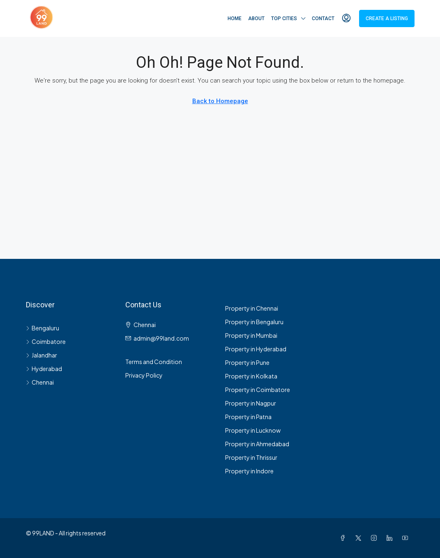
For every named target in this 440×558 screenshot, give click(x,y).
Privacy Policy (144, 375)
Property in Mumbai (251, 335)
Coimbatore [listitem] (46, 341)
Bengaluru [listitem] (42, 328)
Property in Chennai (251, 308)
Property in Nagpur (250, 403)
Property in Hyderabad (255, 349)
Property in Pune (247, 362)
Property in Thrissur (251, 457)
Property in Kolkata (251, 376)
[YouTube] (406, 538)
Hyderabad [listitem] (44, 368)
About (256, 18)
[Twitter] (359, 538)
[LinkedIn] (391, 538)
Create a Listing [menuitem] (387, 18)
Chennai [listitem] (40, 382)
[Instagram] (375, 538)
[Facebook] (344, 538)
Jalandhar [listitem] (41, 355)
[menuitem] (346, 18)
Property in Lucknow (253, 430)
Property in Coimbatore (257, 389)
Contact (323, 18)
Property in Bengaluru (254, 321)
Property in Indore (249, 471)
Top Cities (284, 18)
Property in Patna (248, 416)
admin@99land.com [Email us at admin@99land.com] (161, 338)
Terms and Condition (153, 361)
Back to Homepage (220, 101)
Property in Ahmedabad (257, 443)
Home (235, 18)
